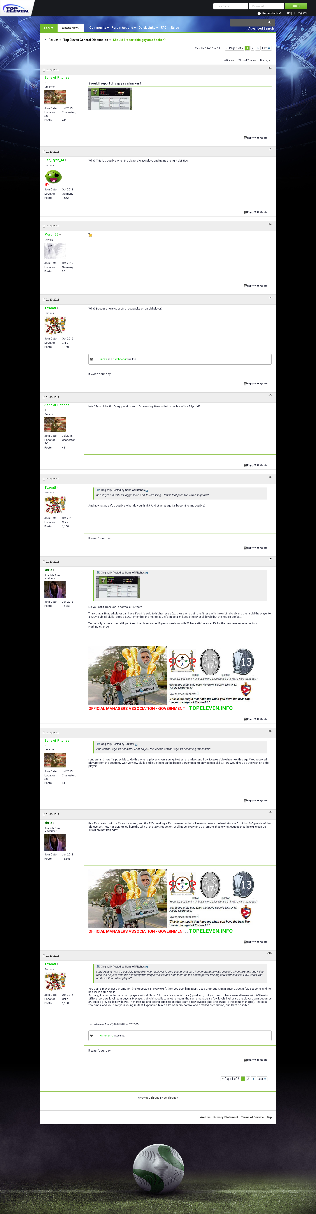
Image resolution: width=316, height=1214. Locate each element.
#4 (270, 297)
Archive (205, 1117)
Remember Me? (271, 13)
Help (289, 13)
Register (302, 13)
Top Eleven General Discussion (85, 40)
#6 (270, 477)
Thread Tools (246, 60)
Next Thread (169, 1097)
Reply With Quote (256, 137)
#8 (270, 730)
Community (97, 27)
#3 (270, 223)
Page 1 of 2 (236, 48)
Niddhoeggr (120, 359)
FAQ (164, 27)
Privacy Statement (225, 1117)
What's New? (70, 28)
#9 (270, 812)
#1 (270, 67)
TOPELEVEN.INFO (211, 708)
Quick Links (147, 27)
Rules (175, 27)
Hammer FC (106, 1035)
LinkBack (226, 60)
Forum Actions (122, 27)
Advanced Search (261, 28)
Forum (48, 28)
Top (269, 1117)
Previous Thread (149, 1097)
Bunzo (103, 359)
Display (264, 60)
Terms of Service (252, 1117)
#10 (269, 953)
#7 (270, 559)
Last (266, 48)
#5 (270, 395)
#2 (270, 149)
